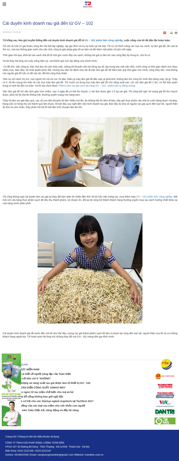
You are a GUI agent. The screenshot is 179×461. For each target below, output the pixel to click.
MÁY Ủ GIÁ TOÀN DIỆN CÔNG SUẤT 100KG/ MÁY (35, 387)
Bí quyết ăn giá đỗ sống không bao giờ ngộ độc (33, 396)
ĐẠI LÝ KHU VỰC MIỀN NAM (21, 369)
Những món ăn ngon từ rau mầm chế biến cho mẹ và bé (38, 392)
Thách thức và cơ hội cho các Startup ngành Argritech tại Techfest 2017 (48, 401)
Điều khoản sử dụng (48, 436)
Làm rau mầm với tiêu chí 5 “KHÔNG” (27, 378)
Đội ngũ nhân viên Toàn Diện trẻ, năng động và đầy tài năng (41, 410)
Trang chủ (10, 436)
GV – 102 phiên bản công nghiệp (104, 40)
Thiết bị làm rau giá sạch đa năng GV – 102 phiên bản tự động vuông (96, 85)
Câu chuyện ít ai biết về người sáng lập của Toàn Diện (37, 373)
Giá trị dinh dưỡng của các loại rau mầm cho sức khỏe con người (44, 405)
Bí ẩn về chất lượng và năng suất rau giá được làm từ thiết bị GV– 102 (47, 382)
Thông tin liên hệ (27, 436)
